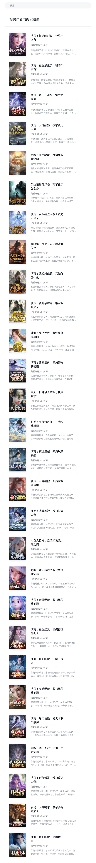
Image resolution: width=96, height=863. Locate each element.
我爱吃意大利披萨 (39, 44)
